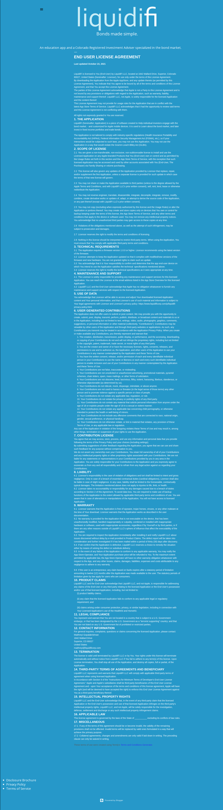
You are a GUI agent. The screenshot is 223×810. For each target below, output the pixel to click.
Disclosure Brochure (21, 780)
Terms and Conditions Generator (136, 745)
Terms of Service (18, 788)
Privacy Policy (16, 784)
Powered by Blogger (111, 800)
